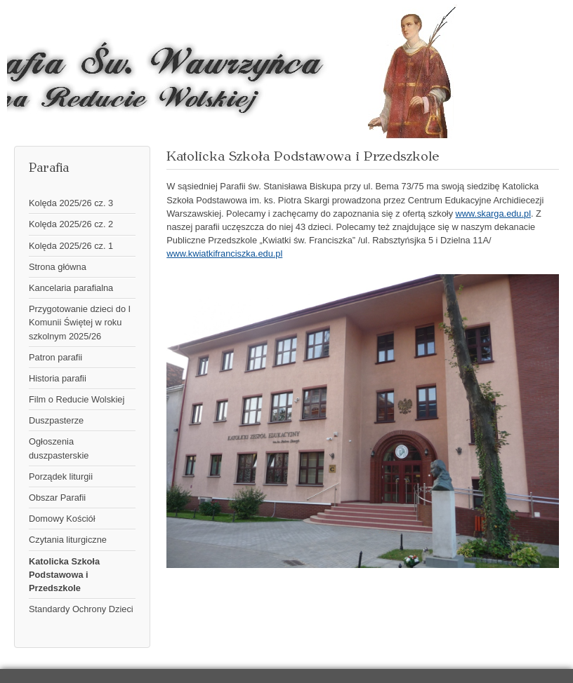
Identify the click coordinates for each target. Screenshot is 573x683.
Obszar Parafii (57, 497)
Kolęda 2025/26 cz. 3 (71, 203)
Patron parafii (55, 357)
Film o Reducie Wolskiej (76, 399)
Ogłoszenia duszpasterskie (58, 448)
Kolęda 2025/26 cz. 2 (71, 224)
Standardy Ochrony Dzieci (81, 609)
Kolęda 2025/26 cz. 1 (71, 246)
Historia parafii (57, 378)
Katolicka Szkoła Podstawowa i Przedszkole (64, 574)
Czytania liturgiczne (68, 539)
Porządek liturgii (61, 476)
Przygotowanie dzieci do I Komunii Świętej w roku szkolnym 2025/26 (80, 322)
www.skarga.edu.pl (493, 213)
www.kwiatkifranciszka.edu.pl (224, 253)
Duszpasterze (56, 420)
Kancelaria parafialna (71, 288)
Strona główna (57, 267)
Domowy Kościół (62, 518)
